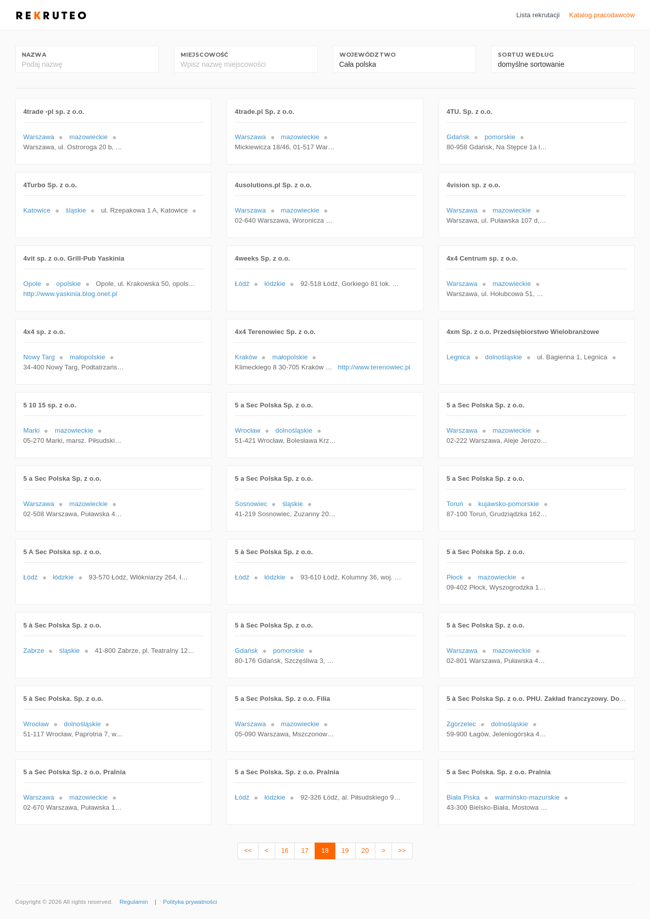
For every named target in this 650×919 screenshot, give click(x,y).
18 (325, 850)
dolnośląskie (503, 357)
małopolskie (87, 357)
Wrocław (248, 430)
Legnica (458, 357)
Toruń (455, 504)
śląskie (76, 210)
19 (345, 850)
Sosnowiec (251, 504)
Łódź (242, 283)
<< (247, 850)
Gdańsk (458, 137)
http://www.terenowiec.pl (374, 367)
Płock (455, 577)
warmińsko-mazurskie (527, 797)
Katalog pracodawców (602, 15)
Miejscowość (204, 54)
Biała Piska (463, 797)
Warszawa (38, 137)
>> (402, 850)
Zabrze (33, 650)
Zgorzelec (461, 724)
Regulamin (133, 902)
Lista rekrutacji (538, 15)
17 (305, 850)
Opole (32, 283)
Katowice (37, 210)
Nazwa (34, 54)
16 (285, 850)
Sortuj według (525, 54)
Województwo (367, 54)
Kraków (246, 357)
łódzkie (275, 283)
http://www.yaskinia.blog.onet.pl (70, 294)
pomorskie (500, 137)
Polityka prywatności (190, 902)
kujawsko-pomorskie (509, 504)
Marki (31, 430)
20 (365, 850)
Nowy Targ (39, 357)
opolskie (68, 283)
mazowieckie (88, 137)
